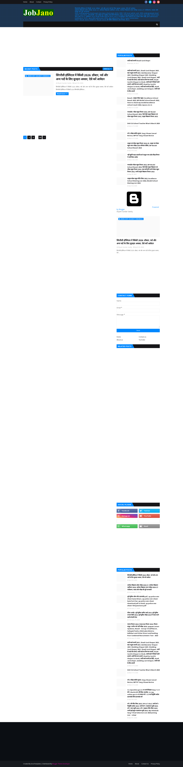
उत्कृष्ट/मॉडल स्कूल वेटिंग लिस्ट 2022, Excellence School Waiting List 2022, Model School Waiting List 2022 (142, 180)
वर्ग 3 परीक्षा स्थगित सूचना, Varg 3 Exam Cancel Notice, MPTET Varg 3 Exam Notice (142, 134)
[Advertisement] (68, 48)
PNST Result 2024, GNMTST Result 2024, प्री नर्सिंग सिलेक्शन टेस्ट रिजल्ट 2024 (102, 20)
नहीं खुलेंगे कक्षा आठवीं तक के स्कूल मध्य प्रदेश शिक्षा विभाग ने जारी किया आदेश (143, 156)
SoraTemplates (36, 764)
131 (40, 137)
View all (107, 69)
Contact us (142, 337)
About (32, 2)
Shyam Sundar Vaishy (64, 83)
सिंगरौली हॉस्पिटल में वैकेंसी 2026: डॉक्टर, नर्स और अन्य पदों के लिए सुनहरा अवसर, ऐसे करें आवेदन (105, 8)
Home (25, 2)
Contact (38, 2)
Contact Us (145, 764)
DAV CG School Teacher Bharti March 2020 (143, 123)
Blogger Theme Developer (61, 764)
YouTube (142, 340)
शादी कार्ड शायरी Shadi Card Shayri (138, 61)
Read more (61, 94)
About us (120, 340)
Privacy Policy (48, 2)
